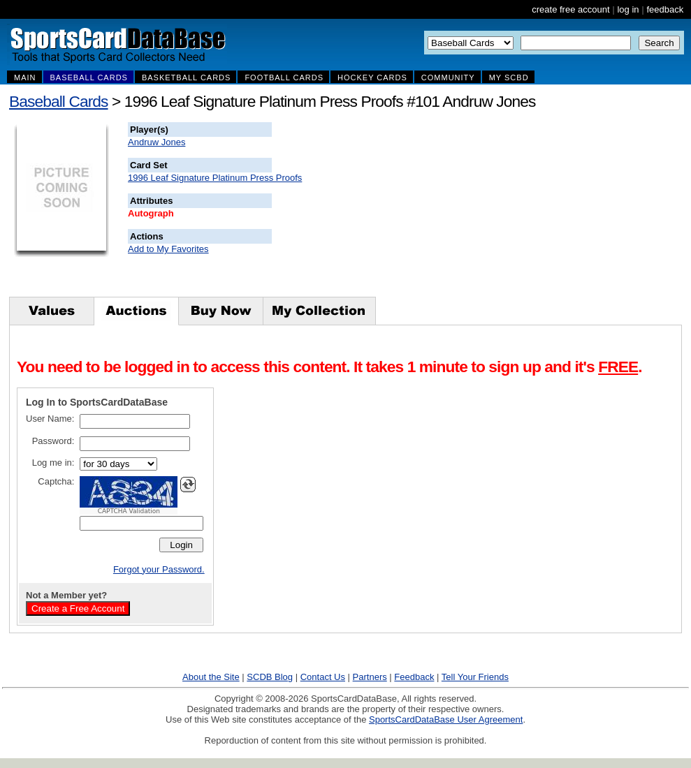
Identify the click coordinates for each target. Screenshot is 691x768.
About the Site (211, 677)
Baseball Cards (58, 101)
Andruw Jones (156, 142)
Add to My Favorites (168, 249)
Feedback (414, 677)
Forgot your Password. (159, 569)
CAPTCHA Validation (129, 511)
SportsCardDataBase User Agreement (446, 719)
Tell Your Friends (475, 677)
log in (628, 9)
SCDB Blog (270, 677)
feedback (664, 9)
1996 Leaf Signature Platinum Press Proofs (215, 177)
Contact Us (322, 677)
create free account (570, 9)
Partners (370, 677)
